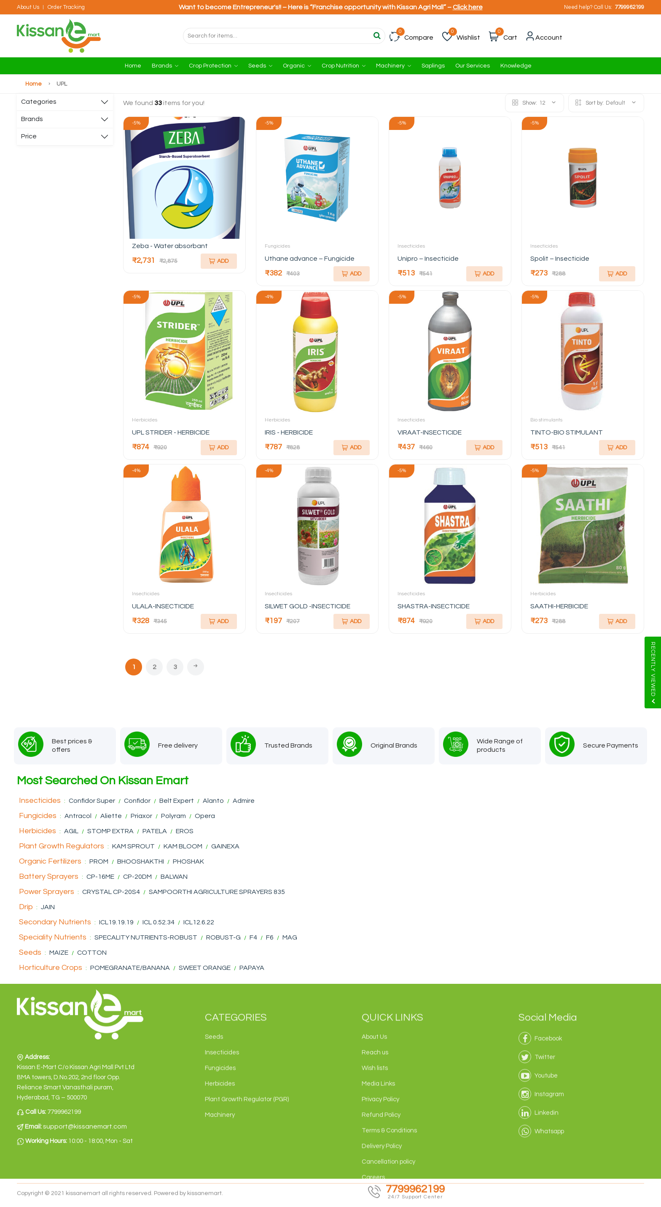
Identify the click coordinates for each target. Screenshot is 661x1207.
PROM (98, 861)
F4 (253, 937)
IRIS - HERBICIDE (289, 432)
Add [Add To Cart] (218, 261)
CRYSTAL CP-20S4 (111, 891)
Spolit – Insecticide (559, 258)
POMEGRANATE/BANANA (130, 967)
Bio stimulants (546, 420)
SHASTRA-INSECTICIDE (434, 606)
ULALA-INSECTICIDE (163, 606)
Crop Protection (213, 66)
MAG (289, 937)
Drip (26, 907)
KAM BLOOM (184, 846)
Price (29, 136)
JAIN (48, 907)
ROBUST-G (224, 937)
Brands (165, 66)
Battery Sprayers (48, 876)
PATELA (154, 831)
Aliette (111, 816)
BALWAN (174, 876)
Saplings (433, 66)
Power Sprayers (46, 892)
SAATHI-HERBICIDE (559, 606)
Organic (297, 66)
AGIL (71, 831)
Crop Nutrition (343, 66)
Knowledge (516, 66)
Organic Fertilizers (50, 861)
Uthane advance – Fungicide (310, 258)
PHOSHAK (188, 861)
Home (133, 66)
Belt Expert (176, 800)
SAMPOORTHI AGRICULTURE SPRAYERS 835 (217, 891)
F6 (270, 937)
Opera (205, 816)
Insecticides (411, 246)
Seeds (260, 66)
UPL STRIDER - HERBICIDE (171, 432)
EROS (184, 831)
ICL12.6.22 (198, 922)
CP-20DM (138, 876)
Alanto (213, 800)
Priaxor (141, 816)
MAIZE (59, 952)
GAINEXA (225, 846)
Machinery (393, 66)
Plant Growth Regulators (61, 846)
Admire (244, 800)
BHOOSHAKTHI (141, 861)
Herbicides (144, 420)
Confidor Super (92, 800)
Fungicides (277, 246)
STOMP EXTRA (110, 831)
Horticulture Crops (50, 968)
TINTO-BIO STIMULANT (566, 432)
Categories (38, 101)
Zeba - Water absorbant (170, 246)
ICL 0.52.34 (159, 922)
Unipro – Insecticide (428, 258)
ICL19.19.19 (116, 922)
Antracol (77, 816)
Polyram (173, 816)
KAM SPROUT (133, 846)
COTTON (92, 952)
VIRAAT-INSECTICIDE (430, 432)
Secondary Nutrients (55, 922)
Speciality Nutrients (52, 937)
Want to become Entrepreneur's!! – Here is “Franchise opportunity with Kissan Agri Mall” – (331, 7)
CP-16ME (100, 876)
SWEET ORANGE (205, 967)
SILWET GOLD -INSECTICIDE (307, 606)
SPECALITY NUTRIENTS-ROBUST (145, 937)
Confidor (137, 800)
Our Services (472, 66)
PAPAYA (251, 967)
